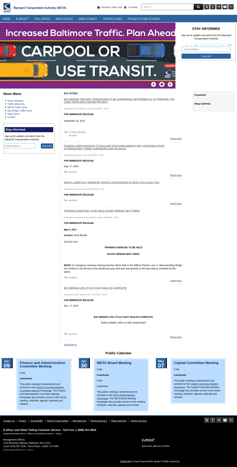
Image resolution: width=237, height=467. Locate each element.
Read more (176, 138)
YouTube (225, 6)
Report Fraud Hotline (57, 421)
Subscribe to (70, 344)
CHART (11, 117)
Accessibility (36, 421)
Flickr (219, 6)
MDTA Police (64, 18)
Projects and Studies (144, 18)
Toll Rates (42, 18)
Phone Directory (99, 421)
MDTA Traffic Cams (17, 107)
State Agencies (118, 421)
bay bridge (73, 135)
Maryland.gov (79, 421)
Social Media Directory (231, 6)
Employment (88, 18)
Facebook (212, 6)
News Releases (15, 100)
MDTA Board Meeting (114, 363)
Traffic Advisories (16, 104)
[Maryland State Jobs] (110, 7)
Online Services (139, 421)
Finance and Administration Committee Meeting (42, 364)
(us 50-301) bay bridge (77, 132)
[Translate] (131, 7)
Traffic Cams (112, 18)
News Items (13, 114)
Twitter (206, 6)
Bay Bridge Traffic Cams (19, 110)
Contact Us (9, 421)
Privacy (22, 421)
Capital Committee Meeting (196, 363)
